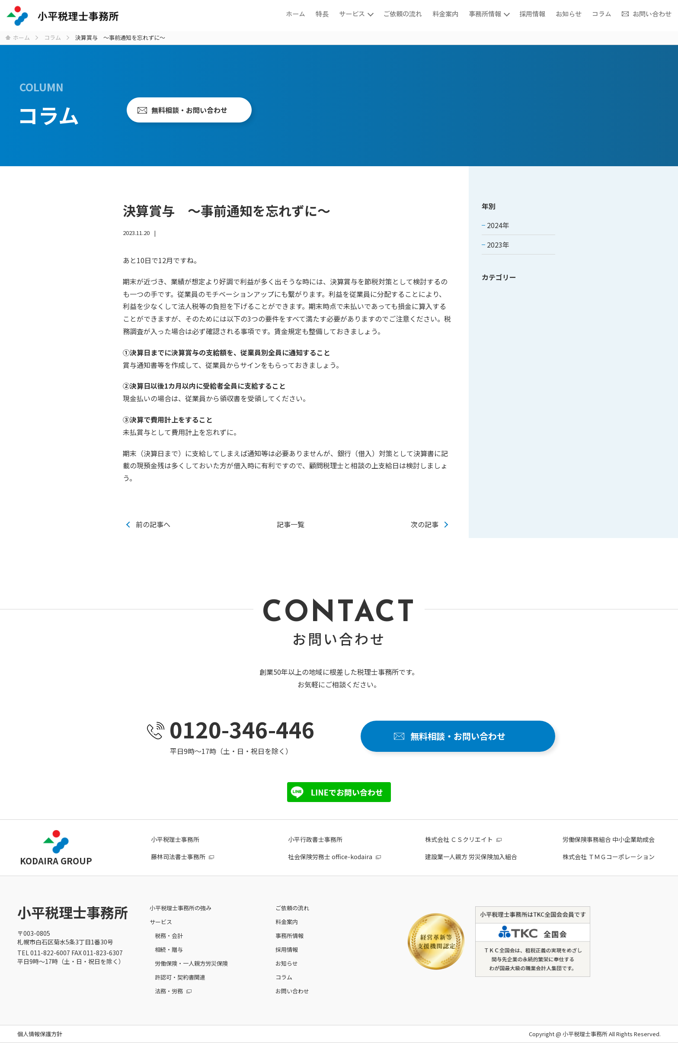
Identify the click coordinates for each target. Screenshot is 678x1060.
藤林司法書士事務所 (178, 856)
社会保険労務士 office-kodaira (330, 856)
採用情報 (532, 13)
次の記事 (424, 524)
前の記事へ (153, 524)
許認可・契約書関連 (180, 977)
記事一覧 (290, 524)
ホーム (295, 13)
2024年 (498, 225)
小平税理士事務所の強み (180, 908)
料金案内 (445, 13)
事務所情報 (485, 13)
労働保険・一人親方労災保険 (191, 963)
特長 (322, 13)
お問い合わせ (652, 13)
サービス (352, 13)
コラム (601, 13)
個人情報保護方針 (39, 1034)
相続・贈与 (169, 949)
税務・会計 (169, 935)
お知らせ (569, 13)
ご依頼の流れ (402, 13)
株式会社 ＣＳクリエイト (459, 839)
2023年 (498, 244)
